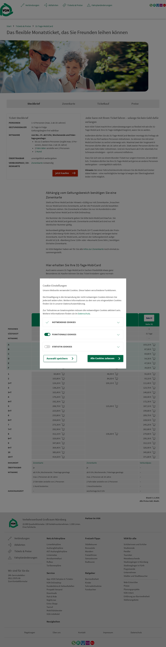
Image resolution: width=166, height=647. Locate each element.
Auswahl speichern (59, 358)
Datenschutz (84, 313)
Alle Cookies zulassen (107, 358)
